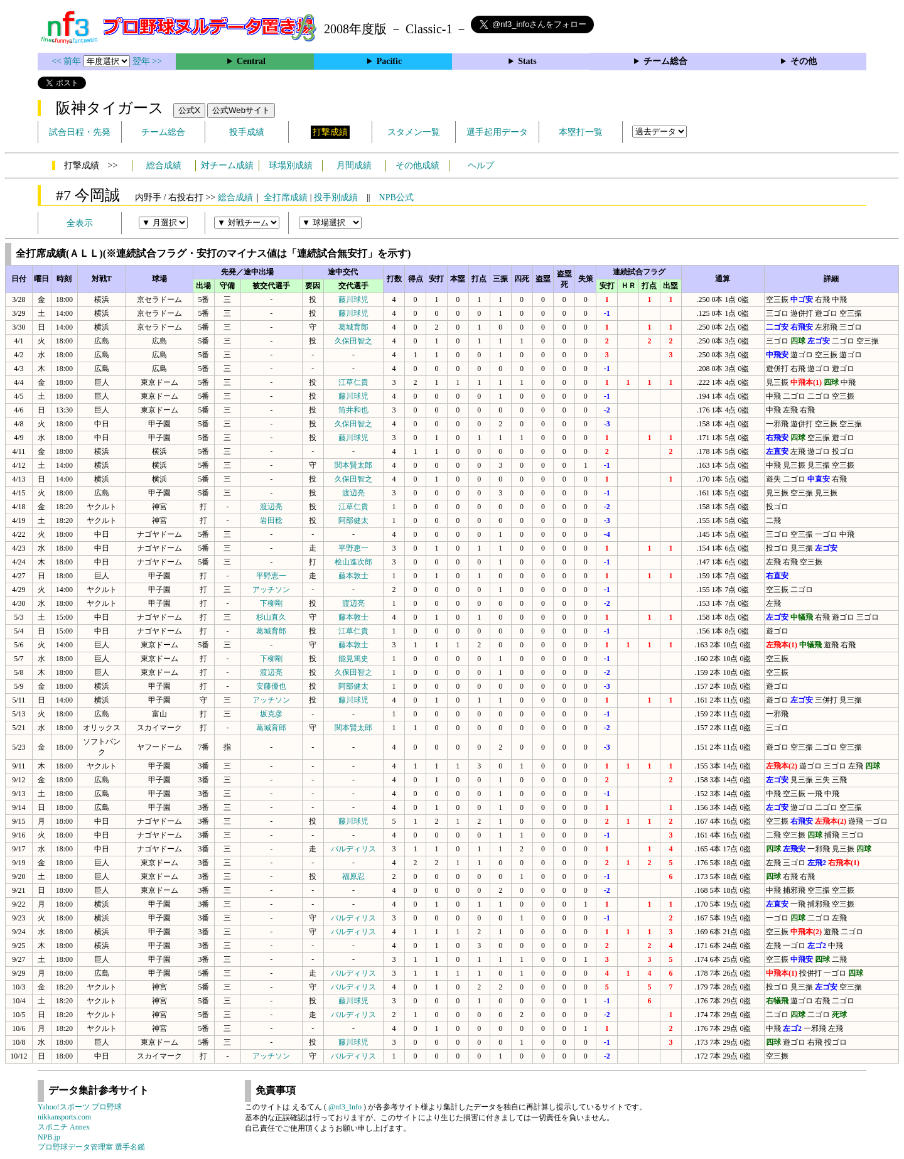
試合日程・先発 (79, 132)
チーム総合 (665, 61)
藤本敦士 (353, 575)
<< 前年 (67, 61)
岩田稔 (271, 520)
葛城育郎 (353, 327)
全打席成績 (286, 197)
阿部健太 (353, 520)
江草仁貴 (353, 382)
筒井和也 (353, 410)
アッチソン (271, 589)
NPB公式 (396, 197)
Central (251, 61)
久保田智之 (353, 341)
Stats (527, 61)
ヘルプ (481, 165)
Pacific (389, 61)
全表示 (80, 223)
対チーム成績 (227, 165)
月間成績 (354, 165)
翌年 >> (147, 61)
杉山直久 (271, 617)
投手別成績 (336, 197)
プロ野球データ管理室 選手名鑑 (91, 1147)
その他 (803, 61)
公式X (189, 110)
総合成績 (163, 165)
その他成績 (417, 165)
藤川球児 (353, 299)
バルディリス (353, 848)
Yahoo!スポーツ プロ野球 (80, 1106)
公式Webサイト (241, 110)
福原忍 (353, 876)
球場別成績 (291, 165)
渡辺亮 (353, 492)
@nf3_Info (345, 1106)
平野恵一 (353, 548)
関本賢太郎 (353, 465)
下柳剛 (271, 603)
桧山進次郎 (353, 562)
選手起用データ (497, 132)
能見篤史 (353, 658)
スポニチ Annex (64, 1127)
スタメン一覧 (413, 132)
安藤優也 (271, 686)
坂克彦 (271, 713)
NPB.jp (49, 1137)
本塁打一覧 (581, 132)
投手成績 (246, 132)
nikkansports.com (64, 1117)
